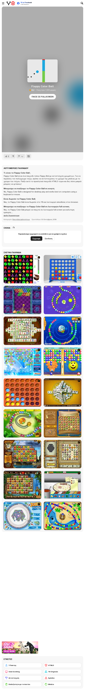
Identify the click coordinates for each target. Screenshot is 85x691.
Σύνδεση (48, 239)
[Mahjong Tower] (62, 392)
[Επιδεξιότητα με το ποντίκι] (23, 684)
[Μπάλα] (62, 684)
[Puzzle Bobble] (22, 300)
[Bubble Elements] (22, 361)
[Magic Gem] (62, 361)
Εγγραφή (36, 239)
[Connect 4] (62, 269)
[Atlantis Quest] (62, 454)
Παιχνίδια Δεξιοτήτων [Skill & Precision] (21, 219)
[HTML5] (62, 665)
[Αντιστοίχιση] (23, 678)
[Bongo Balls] (62, 516)
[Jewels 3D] (22, 269)
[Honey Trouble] (22, 423)
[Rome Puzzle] (22, 485)
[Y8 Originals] (62, 671)
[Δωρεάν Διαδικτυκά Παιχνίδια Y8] (11, 3)
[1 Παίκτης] (23, 665)
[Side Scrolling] (23, 671)
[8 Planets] (62, 300)
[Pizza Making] (62, 485)
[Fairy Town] (22, 516)
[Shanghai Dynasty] (22, 331)
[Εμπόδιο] (62, 678)
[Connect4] (22, 392)
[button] (11, 215)
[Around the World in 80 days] (22, 454)
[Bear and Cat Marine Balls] (62, 331)
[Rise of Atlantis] (62, 423)
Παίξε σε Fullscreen (43, 96)
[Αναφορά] (20, 156)
